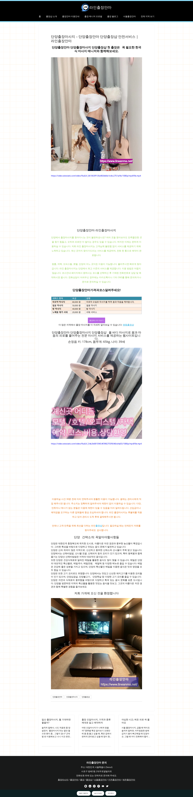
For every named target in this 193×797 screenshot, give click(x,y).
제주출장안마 (129, 779)
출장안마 (74, 779)
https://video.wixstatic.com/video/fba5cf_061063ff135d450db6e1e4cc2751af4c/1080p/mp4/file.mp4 (96, 175)
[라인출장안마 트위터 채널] (107, 786)
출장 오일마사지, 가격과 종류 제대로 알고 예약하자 (96, 721)
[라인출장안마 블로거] (85, 786)
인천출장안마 (114, 779)
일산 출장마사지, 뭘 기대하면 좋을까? (56, 721)
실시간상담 (98, 793)
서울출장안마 (100, 779)
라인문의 (111, 793)
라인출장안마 (100, 7)
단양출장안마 (57, 697)
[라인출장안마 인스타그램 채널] (94, 786)
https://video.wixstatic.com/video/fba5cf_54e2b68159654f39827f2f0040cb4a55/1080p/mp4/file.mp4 (96, 443)
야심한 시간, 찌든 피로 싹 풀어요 (136, 721)
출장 (82, 779)
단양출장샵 (86, 697)
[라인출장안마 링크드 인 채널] (90, 786)
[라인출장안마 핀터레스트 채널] (98, 786)
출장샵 (89, 779)
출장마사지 (63, 779)
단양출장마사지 (72, 697)
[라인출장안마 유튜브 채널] (103, 786)
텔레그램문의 (83, 793)
